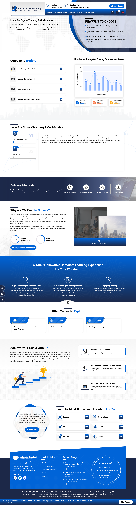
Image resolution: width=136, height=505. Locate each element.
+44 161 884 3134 (57, 7)
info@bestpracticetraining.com (79, 7)
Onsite (65, 12)
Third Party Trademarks (48, 469)
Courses (49, 12)
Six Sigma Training (96, 327)
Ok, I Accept (125, 502)
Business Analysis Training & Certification (25, 328)
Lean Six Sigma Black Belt (26, 89)
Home (12, 28)
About (79, 12)
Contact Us (86, 12)
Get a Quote (117, 6)
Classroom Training (70, 189)
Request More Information (23, 247)
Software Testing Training (61, 327)
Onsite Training (118, 189)
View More (32, 429)
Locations (72, 12)
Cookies (44, 473)
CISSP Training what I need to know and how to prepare (76, 480)
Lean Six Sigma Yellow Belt (26, 79)
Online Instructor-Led (86, 189)
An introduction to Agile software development (75, 473)
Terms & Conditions (47, 466)
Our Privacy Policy (47, 463)
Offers (93, 12)
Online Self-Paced (102, 189)
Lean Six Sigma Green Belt (26, 69)
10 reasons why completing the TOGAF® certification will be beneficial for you (74, 464)
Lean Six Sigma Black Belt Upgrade (28, 99)
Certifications (58, 12)
